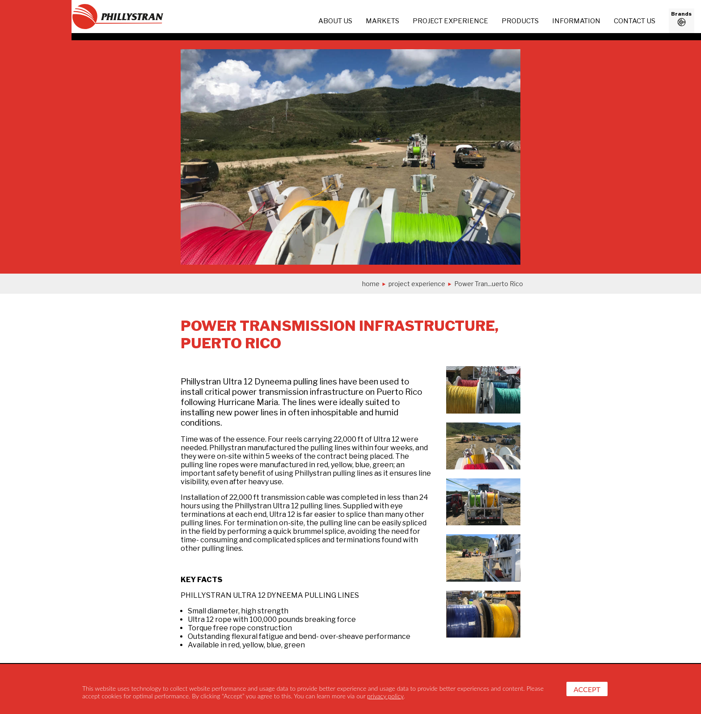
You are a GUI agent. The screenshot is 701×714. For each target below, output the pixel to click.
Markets (382, 21)
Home (371, 283)
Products (520, 21)
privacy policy (385, 696)
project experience (450, 21)
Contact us (634, 21)
